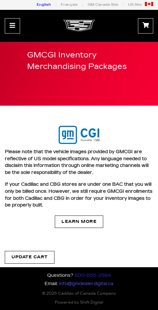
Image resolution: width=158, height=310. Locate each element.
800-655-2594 (93, 275)
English (44, 4)
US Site (135, 4)
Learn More (79, 222)
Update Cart (29, 257)
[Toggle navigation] (12, 26)
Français (69, 4)
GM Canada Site (103, 4)
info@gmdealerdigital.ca (86, 284)
